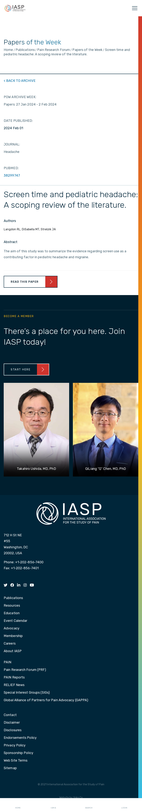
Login (124, 804)
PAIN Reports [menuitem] (14, 677)
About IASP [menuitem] (13, 651)
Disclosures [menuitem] (12, 730)
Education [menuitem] (12, 613)
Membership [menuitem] (13, 636)
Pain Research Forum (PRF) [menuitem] (25, 670)
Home (18, 804)
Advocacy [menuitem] (11, 628)
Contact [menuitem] (10, 715)
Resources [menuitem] (12, 606)
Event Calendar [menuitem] (15, 621)
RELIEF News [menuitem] (14, 685)
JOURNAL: (12, 144)
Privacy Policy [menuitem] (15, 745)
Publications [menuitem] (13, 598)
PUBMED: (11, 168)
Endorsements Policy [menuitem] (20, 738)
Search (88, 804)
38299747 (12, 175)
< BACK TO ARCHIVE (20, 81)
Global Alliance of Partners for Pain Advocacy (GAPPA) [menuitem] (46, 700)
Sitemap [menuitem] (10, 768)
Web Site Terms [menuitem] (15, 760)
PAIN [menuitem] (7, 662)
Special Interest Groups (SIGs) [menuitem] (27, 693)
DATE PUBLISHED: (18, 121)
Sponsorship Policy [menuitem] (18, 753)
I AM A (53, 804)
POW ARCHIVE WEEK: (20, 97)
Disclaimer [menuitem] (12, 723)
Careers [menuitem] (10, 644)
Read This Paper (25, 281)
